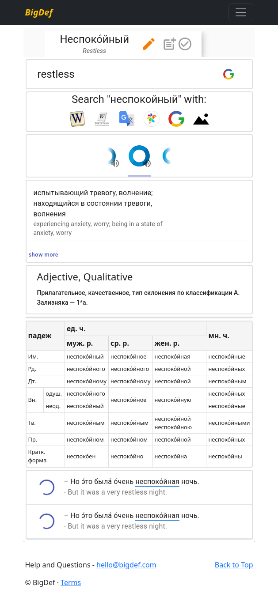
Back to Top (234, 565)
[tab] (123, 44)
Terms (71, 582)
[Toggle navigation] (240, 12)
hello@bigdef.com (126, 565)
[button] (149, 44)
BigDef (39, 12)
